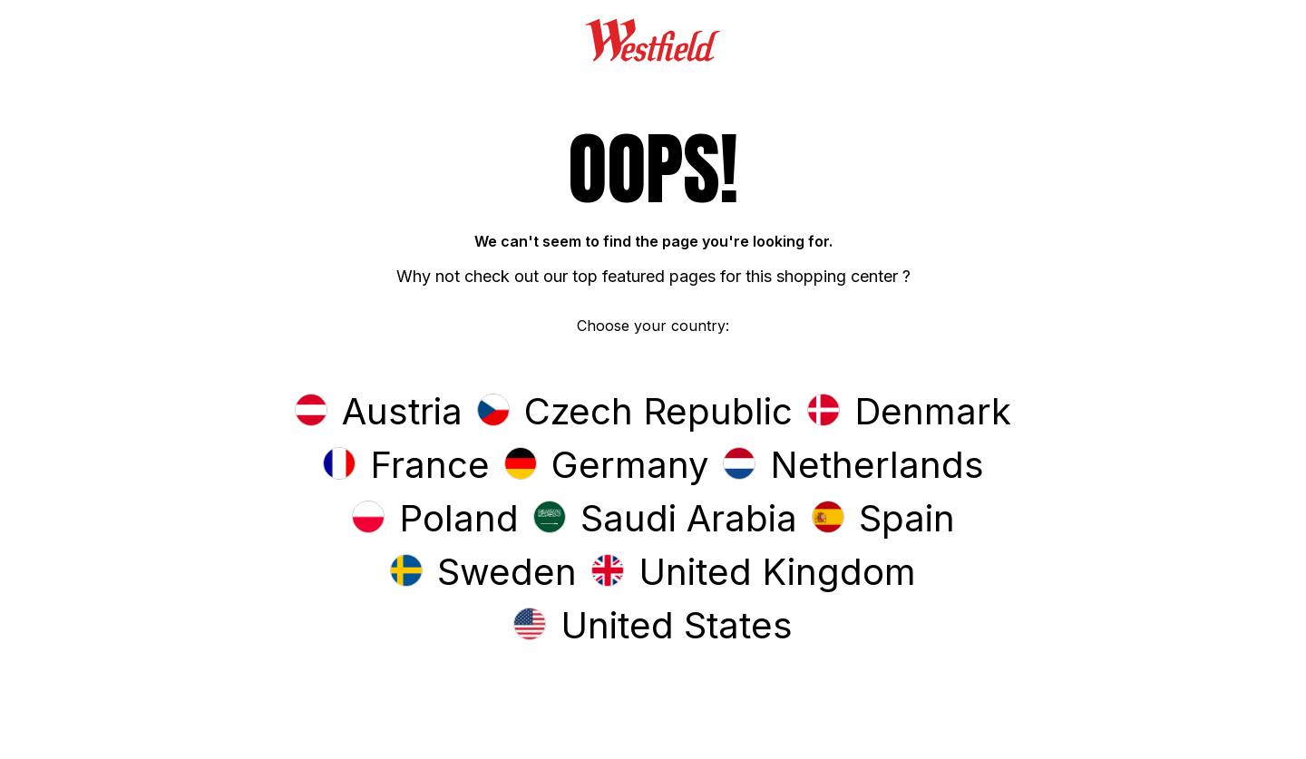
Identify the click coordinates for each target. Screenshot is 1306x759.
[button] (379, 413)
